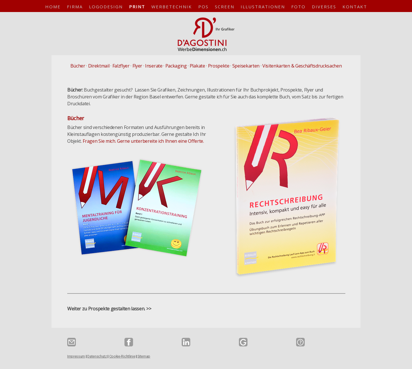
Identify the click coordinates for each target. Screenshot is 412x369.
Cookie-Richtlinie (122, 356)
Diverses (324, 6)
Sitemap (143, 356)
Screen (224, 6)
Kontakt (354, 6)
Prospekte (218, 66)
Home (53, 6)
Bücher (77, 66)
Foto (298, 6)
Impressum (76, 356)
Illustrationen (263, 6)
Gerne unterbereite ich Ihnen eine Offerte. (160, 141)
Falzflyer (121, 66)
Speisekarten (246, 66)
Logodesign (106, 6)
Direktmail (99, 66)
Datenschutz (97, 356)
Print (137, 6)
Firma (75, 6)
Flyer (137, 66)
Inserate (153, 66)
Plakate (197, 66)
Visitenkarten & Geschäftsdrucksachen (302, 66)
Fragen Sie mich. (99, 141)
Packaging (176, 66)
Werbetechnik (171, 6)
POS (203, 6)
